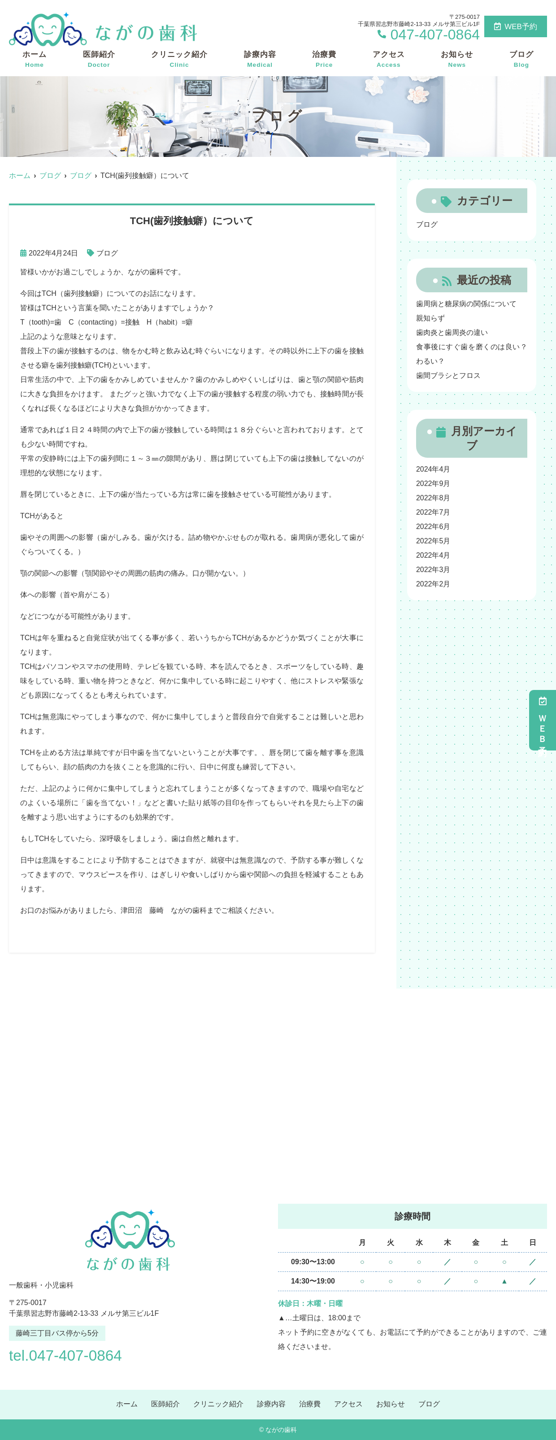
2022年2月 (433, 584)
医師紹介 (99, 59)
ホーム (34, 59)
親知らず (430, 318)
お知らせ (457, 59)
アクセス (389, 59)
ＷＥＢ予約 (542, 720)
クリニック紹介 (179, 59)
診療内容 (260, 59)
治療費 (324, 59)
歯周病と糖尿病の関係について (466, 304)
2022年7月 (433, 512)
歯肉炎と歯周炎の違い (452, 332)
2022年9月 (433, 483)
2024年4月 (433, 469)
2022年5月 (433, 541)
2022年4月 (433, 555)
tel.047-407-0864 (66, 1355)
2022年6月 (433, 526)
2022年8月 (433, 498)
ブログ (521, 59)
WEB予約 (515, 26)
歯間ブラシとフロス (448, 375)
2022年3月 (433, 569)
